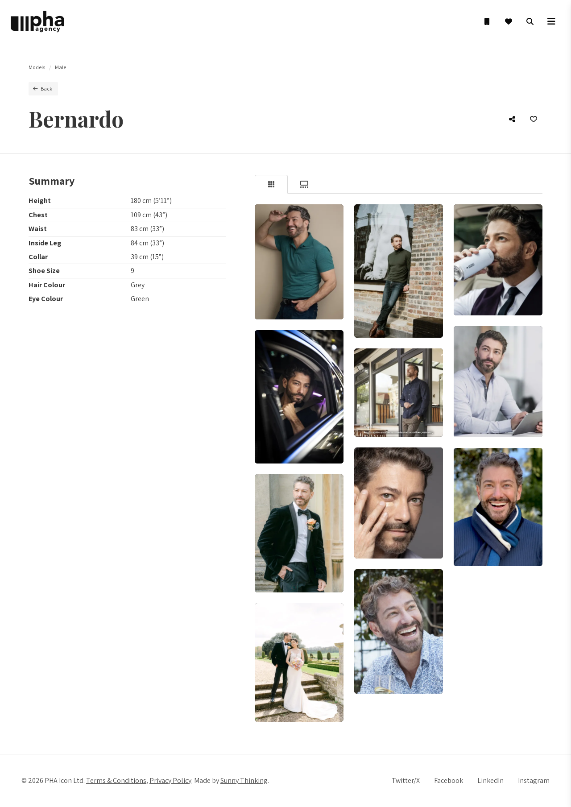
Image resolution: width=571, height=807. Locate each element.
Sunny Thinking (244, 780)
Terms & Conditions (116, 780)
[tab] (271, 184)
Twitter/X (406, 780)
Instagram (534, 780)
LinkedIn (490, 780)
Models (37, 67)
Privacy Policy (170, 780)
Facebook (448, 780)
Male (60, 67)
